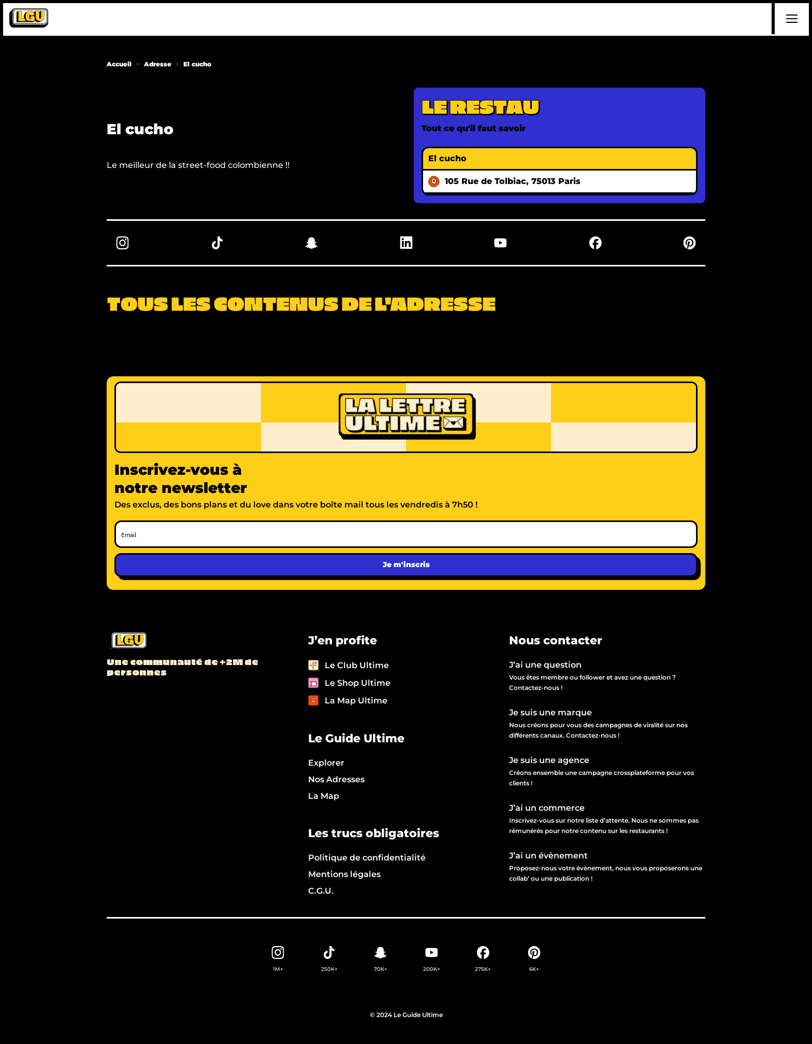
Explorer (326, 763)
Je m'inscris (406, 564)
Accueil (119, 64)
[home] (28, 18)
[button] (790, 18)
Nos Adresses (336, 779)
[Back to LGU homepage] (128, 641)
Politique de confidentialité (367, 858)
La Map (323, 796)
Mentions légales (344, 874)
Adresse (157, 64)
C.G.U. (321, 891)
